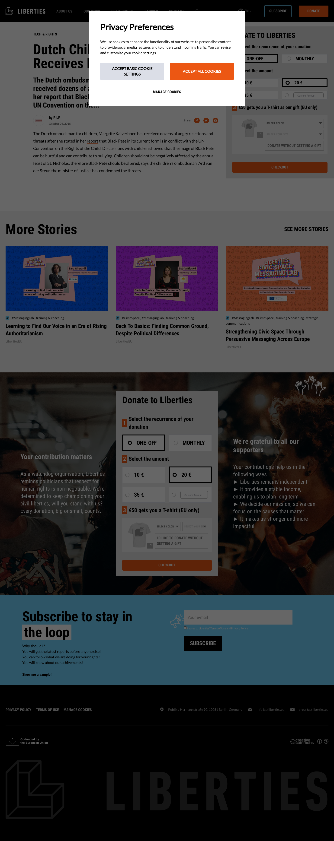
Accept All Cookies (202, 71)
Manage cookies (167, 92)
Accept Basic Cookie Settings (132, 71)
